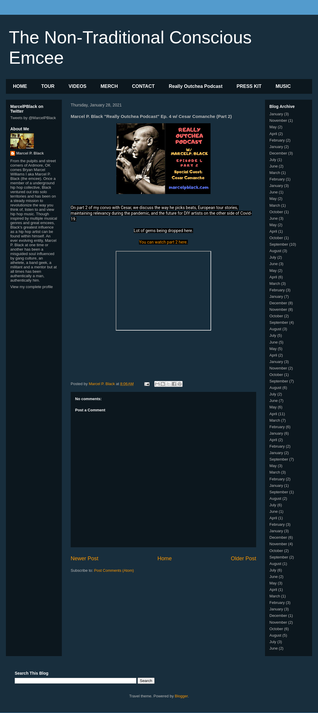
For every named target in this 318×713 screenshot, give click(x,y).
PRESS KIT (249, 86)
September (278, 244)
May (273, 127)
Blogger (181, 696)
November (278, 120)
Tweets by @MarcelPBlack (33, 118)
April (273, 134)
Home (165, 558)
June (273, 166)
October (276, 212)
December (278, 153)
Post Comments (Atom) (114, 570)
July (272, 159)
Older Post (243, 558)
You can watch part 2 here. (163, 242)
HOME (20, 86)
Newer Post (84, 558)
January (276, 114)
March (274, 172)
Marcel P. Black (30, 153)
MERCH (109, 86)
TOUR (47, 86)
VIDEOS (77, 86)
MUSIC (283, 86)
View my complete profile (31, 287)
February (277, 140)
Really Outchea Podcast (195, 86)
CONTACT (143, 86)
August (275, 251)
